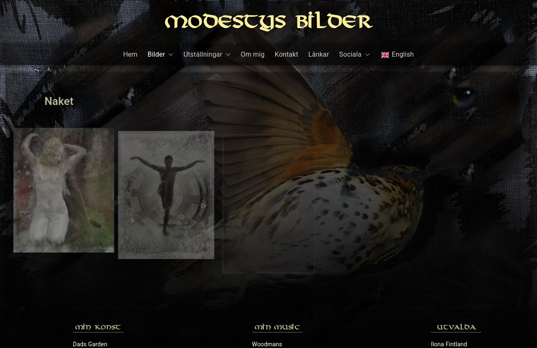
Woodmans (267, 268)
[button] (169, 55)
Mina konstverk (93, 296)
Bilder (161, 55)
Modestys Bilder (268, 23)
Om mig (253, 54)
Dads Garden (90, 268)
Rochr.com (445, 296)
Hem (130, 54)
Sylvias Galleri (449, 309)
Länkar (318, 54)
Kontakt (286, 54)
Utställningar (206, 55)
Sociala (354, 55)
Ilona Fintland (449, 268)
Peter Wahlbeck (451, 282)
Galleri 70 (85, 282)
